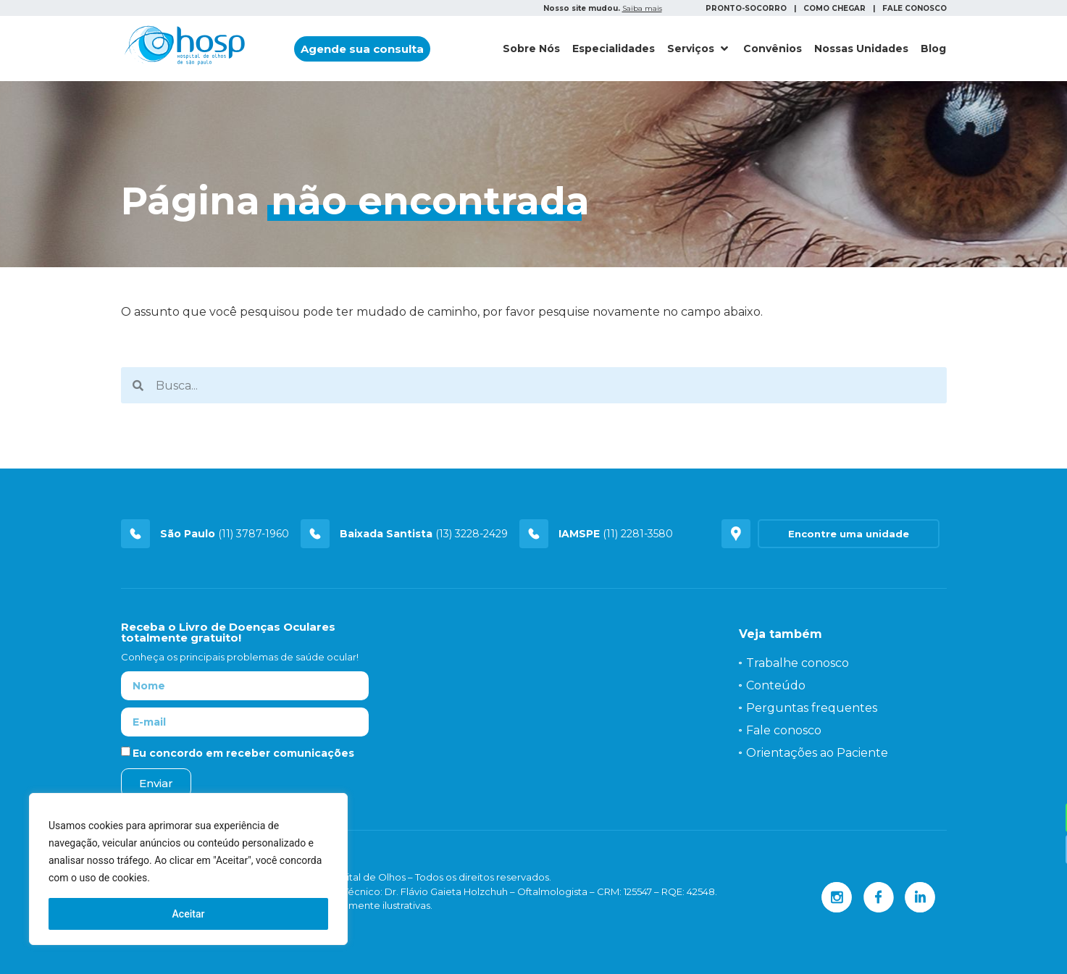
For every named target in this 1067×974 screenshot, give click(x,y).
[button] (362, 49)
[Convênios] (772, 48)
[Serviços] (699, 48)
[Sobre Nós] (531, 48)
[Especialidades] (613, 48)
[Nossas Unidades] (861, 48)
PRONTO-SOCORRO (746, 8)
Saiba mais (642, 8)
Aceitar (188, 914)
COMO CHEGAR (834, 8)
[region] (188, 869)
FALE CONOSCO (914, 8)
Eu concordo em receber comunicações (243, 753)
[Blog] (933, 48)
